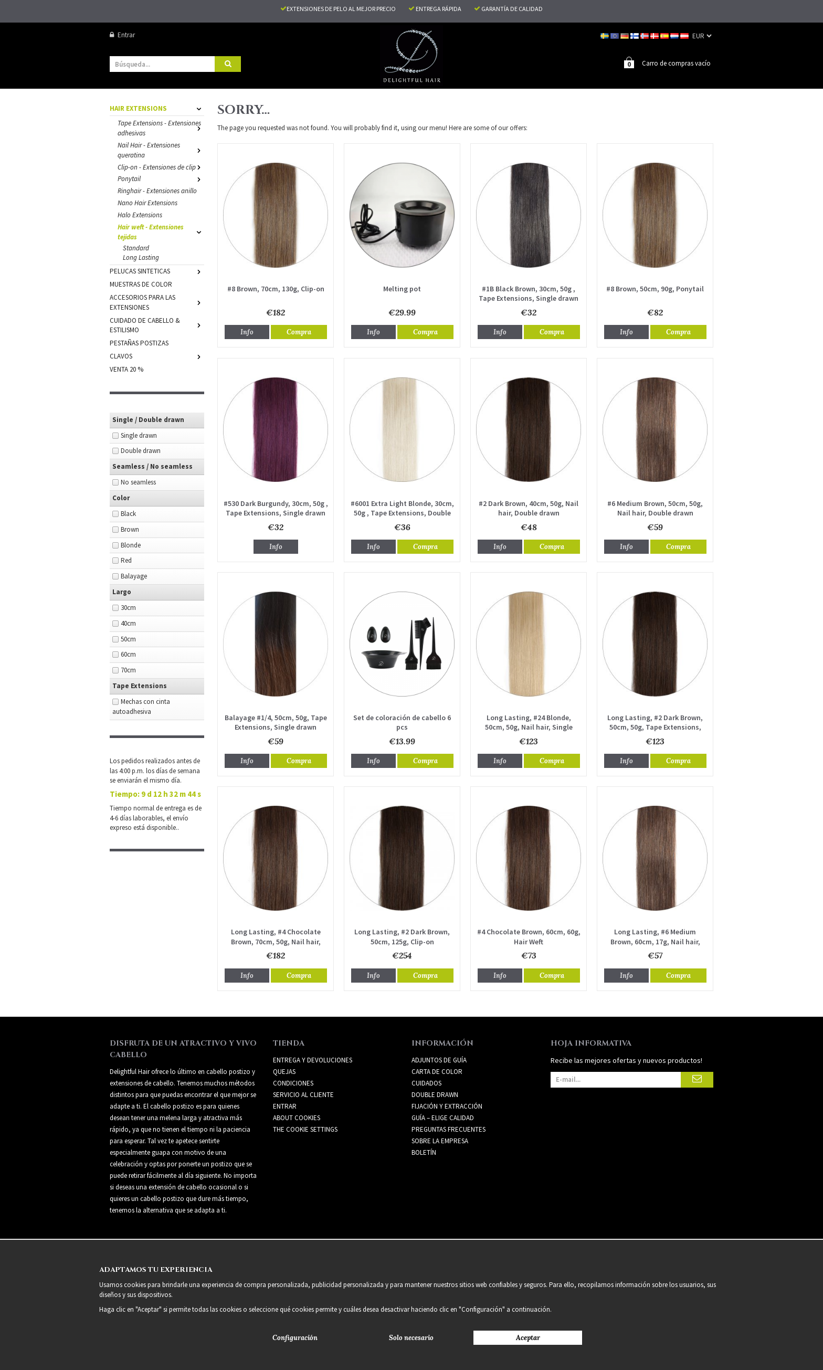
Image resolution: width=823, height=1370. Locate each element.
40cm (128, 622)
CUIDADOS (426, 1082)
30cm (128, 607)
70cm (128, 669)
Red (126, 559)
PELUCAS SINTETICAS (157, 270)
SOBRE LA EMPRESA (440, 1140)
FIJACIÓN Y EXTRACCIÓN (447, 1105)
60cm (128, 653)
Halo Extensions (140, 214)
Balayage (134, 575)
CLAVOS (157, 355)
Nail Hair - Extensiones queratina (161, 149)
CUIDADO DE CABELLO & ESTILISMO (157, 324)
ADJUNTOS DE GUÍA (439, 1059)
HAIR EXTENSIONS (157, 107)
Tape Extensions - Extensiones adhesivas (161, 127)
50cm (128, 638)
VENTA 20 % (126, 368)
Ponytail (161, 178)
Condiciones (293, 1082)
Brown (130, 528)
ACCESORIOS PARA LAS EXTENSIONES (157, 301)
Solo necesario (411, 1337)
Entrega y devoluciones (312, 1059)
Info (247, 331)
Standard (136, 247)
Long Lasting (141, 256)
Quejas (284, 1071)
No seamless (138, 481)
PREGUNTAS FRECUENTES (449, 1128)
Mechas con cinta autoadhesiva (141, 706)
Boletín (424, 1151)
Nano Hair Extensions (147, 202)
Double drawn (141, 450)
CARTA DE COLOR (437, 1071)
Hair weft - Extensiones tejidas (161, 231)
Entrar (122, 34)
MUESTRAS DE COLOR (141, 283)
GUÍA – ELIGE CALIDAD (443, 1117)
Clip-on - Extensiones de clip (161, 166)
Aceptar (528, 1337)
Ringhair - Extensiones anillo (157, 190)
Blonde (131, 544)
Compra (299, 331)
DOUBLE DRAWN (435, 1094)
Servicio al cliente (303, 1094)
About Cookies (296, 1117)
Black (128, 513)
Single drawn (139, 434)
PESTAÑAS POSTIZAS (139, 342)
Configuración (295, 1337)
